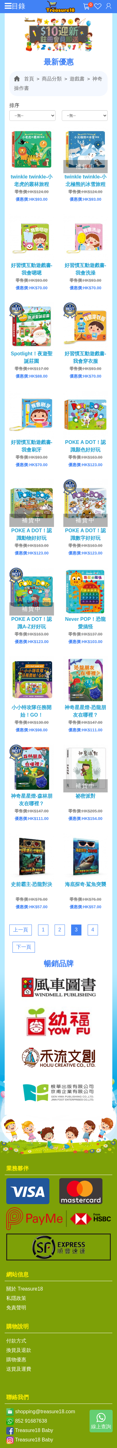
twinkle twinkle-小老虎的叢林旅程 (31, 180)
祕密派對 (85, 796)
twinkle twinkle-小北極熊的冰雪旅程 (85, 180)
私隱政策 (16, 1298)
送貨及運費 (18, 1369)
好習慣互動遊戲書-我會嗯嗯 (31, 269)
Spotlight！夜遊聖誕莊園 (31, 357)
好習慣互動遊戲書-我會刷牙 (31, 446)
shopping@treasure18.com (45, 1411)
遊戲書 (77, 78)
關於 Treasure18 (24, 1288)
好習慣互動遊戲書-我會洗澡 (85, 269)
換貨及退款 (18, 1350)
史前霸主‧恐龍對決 (31, 884)
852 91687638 (31, 1421)
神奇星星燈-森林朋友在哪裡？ (31, 799)
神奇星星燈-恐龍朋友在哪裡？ (85, 711)
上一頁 (20, 929)
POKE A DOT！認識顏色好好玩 (85, 446)
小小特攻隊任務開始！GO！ (31, 711)
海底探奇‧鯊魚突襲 (85, 884)
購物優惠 (16, 1359)
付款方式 (16, 1340)
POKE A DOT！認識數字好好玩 (85, 534)
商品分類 (52, 78)
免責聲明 (16, 1307)
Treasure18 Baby (34, 1430)
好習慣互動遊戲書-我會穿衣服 (85, 357)
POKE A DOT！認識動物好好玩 (31, 534)
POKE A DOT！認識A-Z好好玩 (31, 622)
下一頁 (23, 947)
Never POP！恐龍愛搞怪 (85, 622)
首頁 (29, 78)
